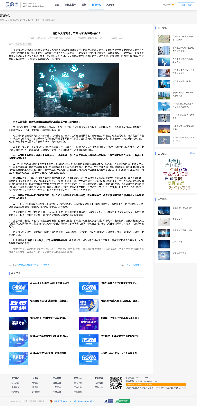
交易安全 (57, 387)
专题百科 (78, 392)
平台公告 (78, 387)
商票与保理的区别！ (135, 265)
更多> (192, 153)
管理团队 (36, 383)
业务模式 (15, 387)
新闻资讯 (96, 5)
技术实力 (36, 387)
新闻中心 (4, 20)
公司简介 (15, 383)
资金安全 (57, 383)
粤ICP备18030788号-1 (86, 401)
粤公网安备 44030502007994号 (65, 401)
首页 (57, 5)
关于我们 (110, 5)
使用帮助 (167, 5)
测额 (84, 5)
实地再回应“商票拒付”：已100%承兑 (33, 265)
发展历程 (15, 392)
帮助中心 (99, 387)
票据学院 (14, 20)
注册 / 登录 (186, 5)
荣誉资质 (36, 392)
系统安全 (57, 392)
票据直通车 (70, 5)
